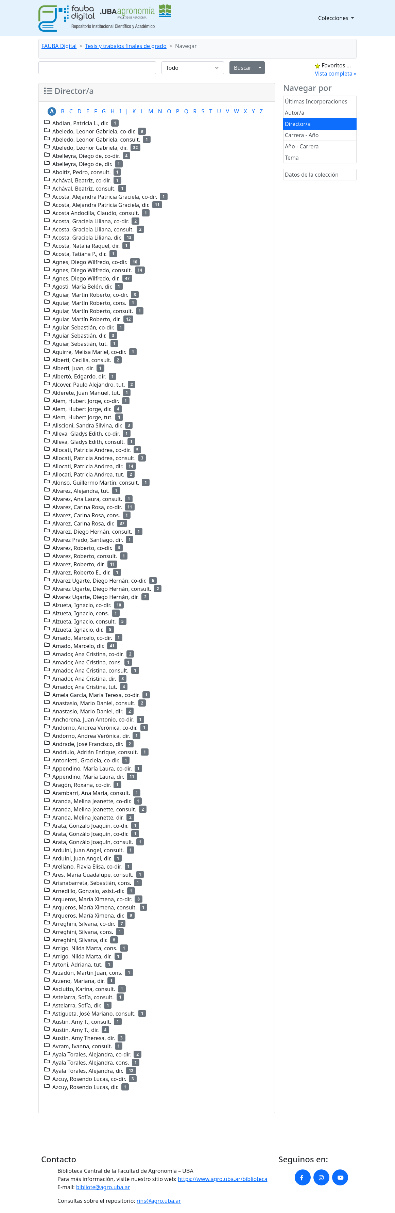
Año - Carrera (302, 146)
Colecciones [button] (334, 18)
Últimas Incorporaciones (316, 101)
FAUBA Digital (58, 46)
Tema (292, 157)
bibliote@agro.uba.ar (103, 1187)
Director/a (298, 124)
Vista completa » (336, 73)
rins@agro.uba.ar (159, 1200)
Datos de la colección (312, 174)
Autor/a (294, 112)
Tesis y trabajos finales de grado (126, 46)
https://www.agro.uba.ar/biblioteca (222, 1179)
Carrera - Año (302, 135)
